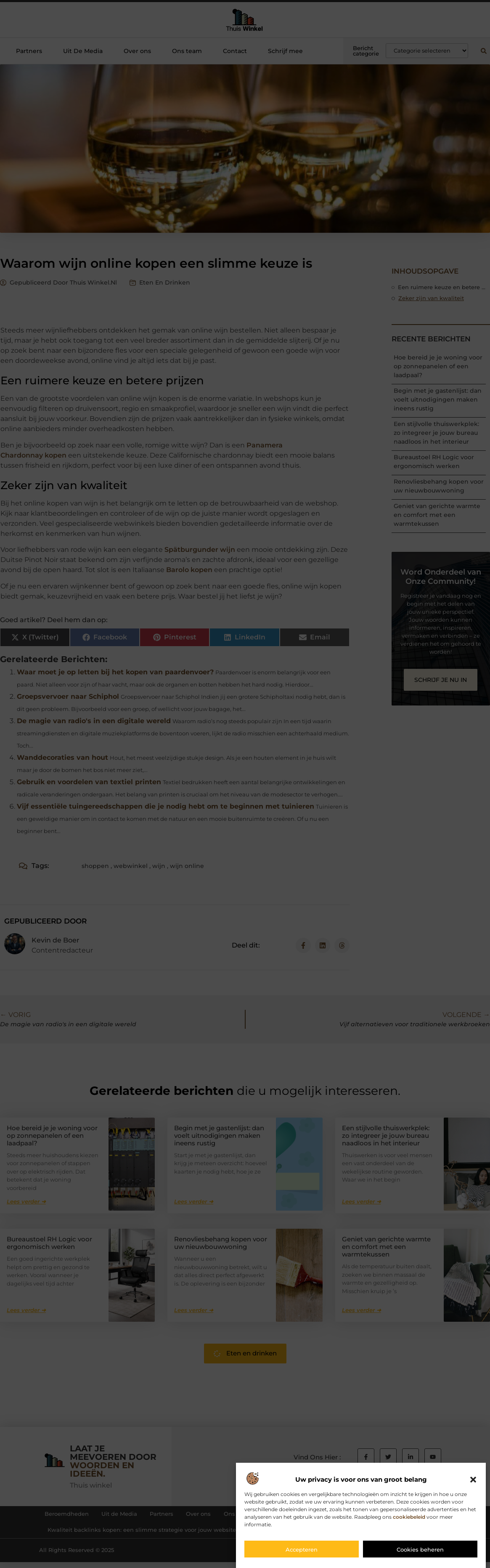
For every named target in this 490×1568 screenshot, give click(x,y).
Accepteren (302, 1549)
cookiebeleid (409, 1517)
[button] (473, 1479)
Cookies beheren (420, 1549)
